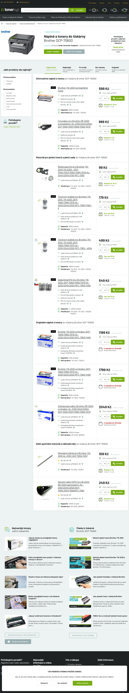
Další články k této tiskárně (83, 635)
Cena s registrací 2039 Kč (110, 411)
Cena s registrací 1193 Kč (110, 337)
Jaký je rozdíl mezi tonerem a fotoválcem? (45, 616)
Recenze (102, 3)
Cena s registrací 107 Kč (109, 458)
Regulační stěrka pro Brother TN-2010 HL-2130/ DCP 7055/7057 (74, 454)
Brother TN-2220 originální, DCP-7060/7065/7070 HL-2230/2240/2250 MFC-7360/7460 (74, 371)
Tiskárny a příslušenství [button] (118, 18)
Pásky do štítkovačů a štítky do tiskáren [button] (65, 18)
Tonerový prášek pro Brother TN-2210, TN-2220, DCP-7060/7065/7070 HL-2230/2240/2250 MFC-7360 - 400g (75, 244)
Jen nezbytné (62, 683)
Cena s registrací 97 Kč (109, 172)
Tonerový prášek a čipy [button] (37, 18)
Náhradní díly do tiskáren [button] (94, 18)
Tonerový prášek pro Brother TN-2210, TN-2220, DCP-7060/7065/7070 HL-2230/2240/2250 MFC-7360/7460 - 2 (75, 202)
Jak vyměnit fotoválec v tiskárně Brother (109, 577)
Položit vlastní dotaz (18, 642)
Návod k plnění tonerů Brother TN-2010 (108, 538)
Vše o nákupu (92, 3)
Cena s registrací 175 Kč (109, 202)
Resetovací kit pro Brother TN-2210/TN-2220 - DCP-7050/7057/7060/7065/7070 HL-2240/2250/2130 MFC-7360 (74, 171)
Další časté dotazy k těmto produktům (22, 635)
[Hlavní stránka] (10, 10)
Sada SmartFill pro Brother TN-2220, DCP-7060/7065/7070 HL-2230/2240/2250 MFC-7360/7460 (74, 282)
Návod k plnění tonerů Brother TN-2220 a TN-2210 (109, 558)
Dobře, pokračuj (82, 683)
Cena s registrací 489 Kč (110, 245)
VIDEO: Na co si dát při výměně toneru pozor (110, 616)
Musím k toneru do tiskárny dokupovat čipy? (46, 577)
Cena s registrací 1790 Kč (110, 374)
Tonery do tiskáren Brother (27, 23)
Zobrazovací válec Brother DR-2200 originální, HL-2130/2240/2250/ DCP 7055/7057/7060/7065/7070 (75, 409)
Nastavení (44, 683)
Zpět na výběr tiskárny (53, 32)
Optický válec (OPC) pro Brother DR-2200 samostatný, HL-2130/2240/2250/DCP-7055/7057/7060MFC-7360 (73, 486)
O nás (109, 3)
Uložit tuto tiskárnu (74, 51)
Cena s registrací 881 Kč (110, 126)
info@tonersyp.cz (24, 2)
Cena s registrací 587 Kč (110, 93)
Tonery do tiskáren (11, 23)
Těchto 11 (47, 45)
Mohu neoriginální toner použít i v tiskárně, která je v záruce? (45, 558)
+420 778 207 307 (8, 2)
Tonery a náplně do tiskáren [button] (12, 18)
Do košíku (118, 98)
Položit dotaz (118, 47)
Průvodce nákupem (74, 664)
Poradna (116, 3)
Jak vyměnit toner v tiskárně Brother (107, 596)
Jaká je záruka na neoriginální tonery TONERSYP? (43, 539)
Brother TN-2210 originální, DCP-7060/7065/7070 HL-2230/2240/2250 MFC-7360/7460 (74, 334)
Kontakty (125, 3)
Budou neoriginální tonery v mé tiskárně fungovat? (44, 597)
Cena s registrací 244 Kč (110, 487)
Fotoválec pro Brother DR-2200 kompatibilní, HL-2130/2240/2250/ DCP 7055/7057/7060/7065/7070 (75, 123)
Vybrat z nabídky (53, 51)
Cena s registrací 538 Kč (110, 285)
